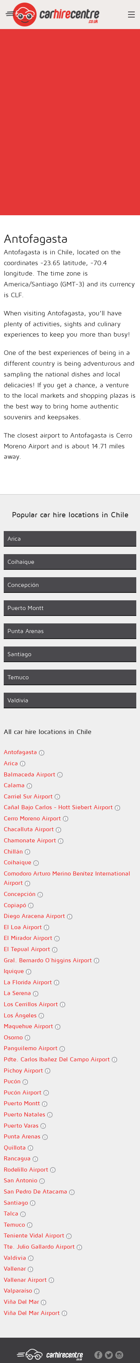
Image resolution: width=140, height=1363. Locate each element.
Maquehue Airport (32, 1026)
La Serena (21, 993)
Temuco (18, 1224)
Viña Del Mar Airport (35, 1312)
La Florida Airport (31, 982)
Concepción (23, 893)
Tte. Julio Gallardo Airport (43, 1246)
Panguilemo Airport (34, 1048)
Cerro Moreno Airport (36, 818)
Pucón (16, 1081)
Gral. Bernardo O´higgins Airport (51, 960)
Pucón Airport (26, 1092)
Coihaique (21, 862)
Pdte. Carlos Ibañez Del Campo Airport (60, 1059)
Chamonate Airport (33, 840)
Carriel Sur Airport (32, 796)
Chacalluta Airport (32, 829)
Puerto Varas (25, 1125)
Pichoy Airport (27, 1070)
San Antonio (24, 1180)
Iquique (17, 971)
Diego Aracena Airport (38, 915)
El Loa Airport (26, 927)
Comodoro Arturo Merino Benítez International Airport (67, 878)
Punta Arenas (26, 1136)
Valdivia (19, 1257)
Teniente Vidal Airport (38, 1235)
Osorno (17, 1037)
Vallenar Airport (29, 1279)
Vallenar (18, 1268)
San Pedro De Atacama (39, 1191)
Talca (15, 1213)
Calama (18, 785)
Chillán (17, 851)
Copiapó (19, 905)
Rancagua (21, 1158)
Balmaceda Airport (33, 774)
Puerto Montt (25, 1103)
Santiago (19, 1202)
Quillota (18, 1147)
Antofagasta (24, 752)
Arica (14, 763)
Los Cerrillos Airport (34, 1004)
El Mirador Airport (32, 937)
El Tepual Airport (30, 949)
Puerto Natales (28, 1114)
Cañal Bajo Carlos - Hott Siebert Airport (62, 807)
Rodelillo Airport (30, 1169)
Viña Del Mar (25, 1301)
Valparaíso (22, 1290)
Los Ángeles (24, 1015)
